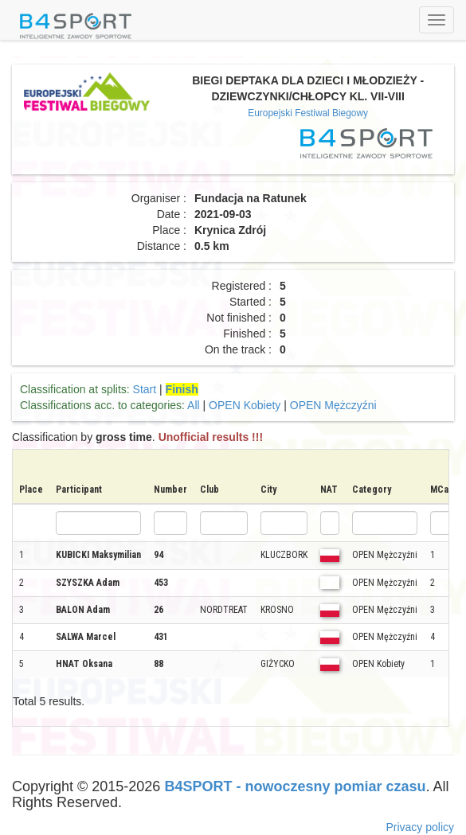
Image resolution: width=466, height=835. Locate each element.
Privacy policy (420, 827)
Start (145, 389)
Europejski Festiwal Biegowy (308, 113)
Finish (182, 389)
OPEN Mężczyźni (333, 405)
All (193, 405)
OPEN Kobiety (244, 405)
